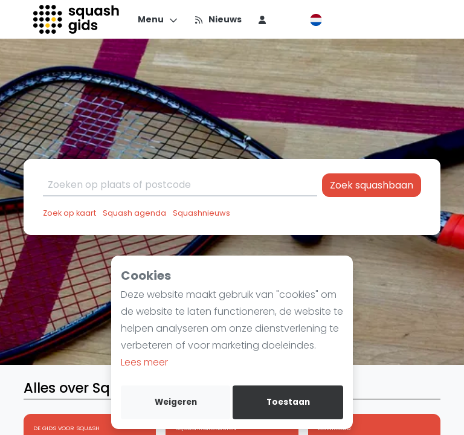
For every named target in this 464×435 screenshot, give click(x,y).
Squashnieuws (201, 213)
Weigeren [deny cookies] (176, 402)
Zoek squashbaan (371, 185)
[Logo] (77, 19)
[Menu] (157, 19)
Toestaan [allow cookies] (288, 402)
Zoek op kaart (69, 213)
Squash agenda (134, 213)
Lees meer (144, 362)
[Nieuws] (218, 19)
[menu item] (262, 19)
